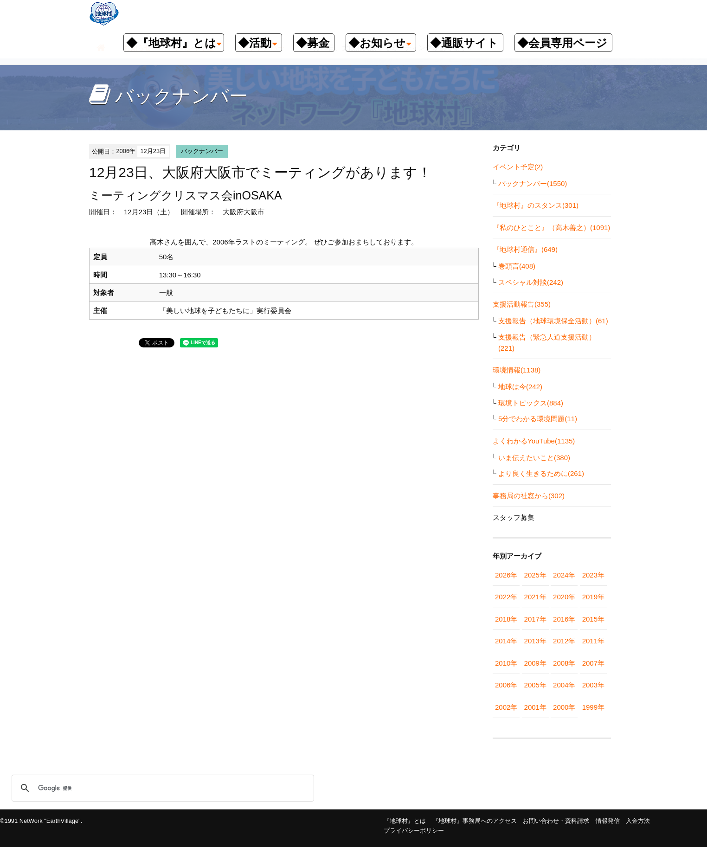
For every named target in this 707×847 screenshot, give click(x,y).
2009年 (535, 663)
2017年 (535, 619)
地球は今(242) (520, 387)
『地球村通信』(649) (525, 249)
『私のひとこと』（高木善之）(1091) (551, 227)
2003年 (593, 685)
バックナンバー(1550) (532, 183)
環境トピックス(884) (530, 403)
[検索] (161, 788)
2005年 (535, 685)
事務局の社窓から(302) (529, 496)
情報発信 (608, 820)
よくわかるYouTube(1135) (534, 441)
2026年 (506, 575)
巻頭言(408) (516, 266)
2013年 (535, 641)
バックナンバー (202, 151)
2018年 (506, 619)
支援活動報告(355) (522, 304)
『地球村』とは (405, 820)
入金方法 (638, 820)
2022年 (506, 597)
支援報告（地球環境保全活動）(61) (553, 321)
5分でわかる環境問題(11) (537, 419)
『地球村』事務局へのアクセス (474, 820)
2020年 (564, 597)
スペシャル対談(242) (530, 282)
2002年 (506, 707)
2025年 (535, 575)
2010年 (506, 663)
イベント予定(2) (518, 167)
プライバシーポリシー (414, 830)
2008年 (564, 663)
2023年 (593, 575)
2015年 (593, 619)
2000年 (564, 707)
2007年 (593, 663)
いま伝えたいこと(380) (534, 458)
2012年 (564, 641)
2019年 (593, 597)
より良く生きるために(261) (541, 473)
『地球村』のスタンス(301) (535, 205)
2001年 (535, 707)
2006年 (506, 685)
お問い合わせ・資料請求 (556, 820)
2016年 (564, 619)
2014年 (506, 641)
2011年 (593, 641)
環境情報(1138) (516, 370)
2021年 (535, 597)
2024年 (564, 575)
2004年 (564, 685)
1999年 (593, 707)
